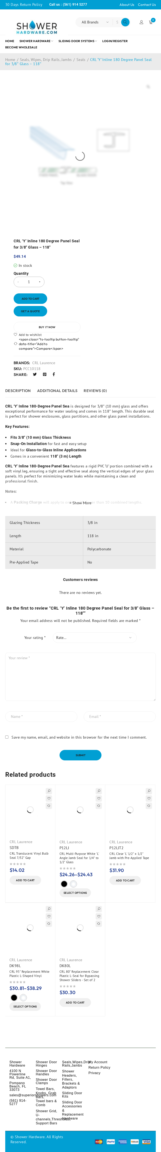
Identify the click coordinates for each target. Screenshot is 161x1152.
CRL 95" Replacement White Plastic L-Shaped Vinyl (29, 974)
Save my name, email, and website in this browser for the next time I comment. (79, 737)
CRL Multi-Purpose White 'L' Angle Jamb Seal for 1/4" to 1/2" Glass (79, 858)
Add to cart (30, 298)
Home (10, 60)
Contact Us (147, 4)
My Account (97, 1062)
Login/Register (141, 22)
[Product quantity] (29, 282)
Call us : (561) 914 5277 (68, 4)
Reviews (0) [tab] (95, 390)
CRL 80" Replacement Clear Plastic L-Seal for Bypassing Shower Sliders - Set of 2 (79, 976)
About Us (126, 4)
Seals (81, 60)
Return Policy (99, 1067)
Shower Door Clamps (46, 1081)
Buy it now (47, 327)
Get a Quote (30, 311)
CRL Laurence (43, 363)
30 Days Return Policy (23, 4)
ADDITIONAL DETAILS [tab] (57, 390)
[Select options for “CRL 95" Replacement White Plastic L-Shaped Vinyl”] (25, 1006)
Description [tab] (18, 390)
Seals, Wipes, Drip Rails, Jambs (46, 60)
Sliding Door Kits (72, 1094)
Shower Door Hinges (46, 1063)
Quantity (21, 274)
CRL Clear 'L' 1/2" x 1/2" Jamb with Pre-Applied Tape (129, 856)
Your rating (34, 638)
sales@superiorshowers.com (32, 1095)
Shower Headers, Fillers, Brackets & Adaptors (71, 1079)
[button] (25, 880)
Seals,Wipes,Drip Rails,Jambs (76, 1063)
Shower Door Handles (46, 1072)
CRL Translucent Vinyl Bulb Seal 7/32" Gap (29, 855)
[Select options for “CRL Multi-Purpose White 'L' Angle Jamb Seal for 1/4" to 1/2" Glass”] (75, 892)
